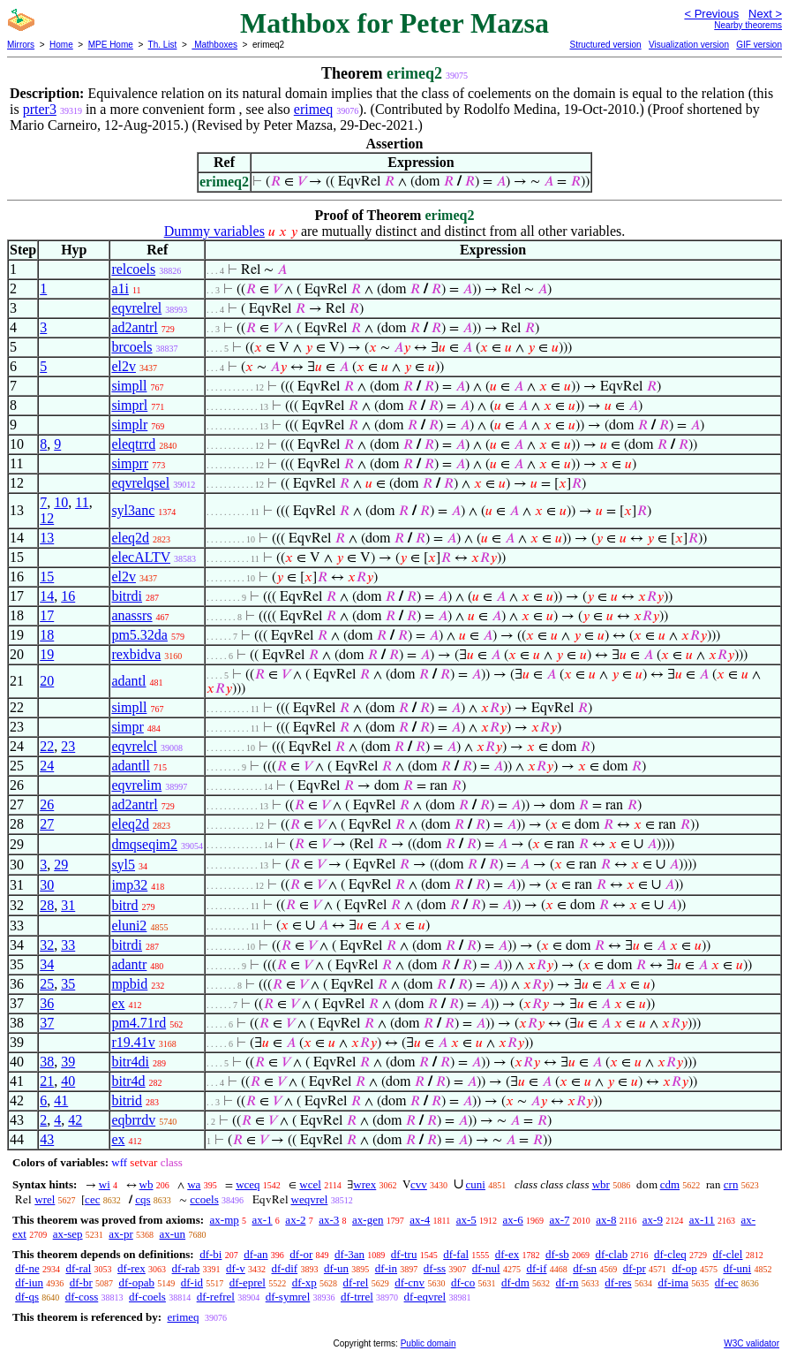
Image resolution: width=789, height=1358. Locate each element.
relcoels (133, 269)
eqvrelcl (134, 746)
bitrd (124, 905)
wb (146, 1184)
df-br (81, 1282)
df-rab (186, 1268)
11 (81, 502)
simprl (129, 405)
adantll (130, 765)
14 (47, 595)
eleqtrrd (133, 443)
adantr (129, 964)
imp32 (129, 884)
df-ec (727, 1282)
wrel (44, 1199)
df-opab (136, 1282)
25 (47, 983)
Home (61, 44)
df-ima (673, 1282)
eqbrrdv (133, 1119)
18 (47, 634)
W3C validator (751, 1343)
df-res (618, 1282)
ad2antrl (134, 327)
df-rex (131, 1268)
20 (47, 680)
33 (68, 944)
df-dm (515, 1282)
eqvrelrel (136, 307)
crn (731, 1184)
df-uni (737, 1268)
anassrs (131, 615)
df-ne (27, 1268)
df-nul (486, 1268)
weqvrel (309, 1199)
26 (47, 804)
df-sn (585, 1268)
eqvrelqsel (140, 482)
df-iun (29, 1282)
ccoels (204, 1199)
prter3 (39, 109)
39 (68, 1061)
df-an (255, 1254)
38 (47, 1061)
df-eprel (247, 1282)
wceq (247, 1184)
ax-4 (420, 1219)
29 (61, 864)
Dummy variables (214, 231)
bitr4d (128, 1081)
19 (47, 654)
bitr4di (130, 1061)
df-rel (356, 1282)
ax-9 (652, 1219)
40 (68, 1081)
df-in (386, 1268)
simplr (129, 424)
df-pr (634, 1268)
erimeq (313, 109)
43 (47, 1139)
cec (92, 1199)
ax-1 (262, 1219)
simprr (129, 463)
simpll (129, 385)
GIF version (759, 44)
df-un (336, 1268)
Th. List (162, 44)
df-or (300, 1254)
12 (47, 518)
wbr (601, 1184)
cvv (418, 1184)
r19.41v (132, 1042)
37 (47, 1022)
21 (47, 1081)
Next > (765, 13)
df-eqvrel (425, 1296)
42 (75, 1119)
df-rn (567, 1282)
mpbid (129, 983)
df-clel (728, 1254)
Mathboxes (214, 44)
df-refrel (216, 1296)
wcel (310, 1184)
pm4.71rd (138, 1022)
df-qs (27, 1296)
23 (68, 746)
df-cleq (670, 1254)
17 (47, 615)
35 (68, 983)
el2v (123, 366)
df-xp (304, 1282)
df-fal (456, 1254)
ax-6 (513, 1219)
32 (47, 944)
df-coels (147, 1296)
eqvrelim (136, 785)
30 (47, 884)
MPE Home (110, 44)
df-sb (557, 1254)
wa (193, 1184)
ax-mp (224, 1219)
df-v (235, 1268)
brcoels (131, 346)
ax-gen (367, 1219)
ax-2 (295, 1219)
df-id (192, 1282)
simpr (127, 726)
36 (47, 1003)
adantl (128, 680)
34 (47, 964)
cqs (142, 1199)
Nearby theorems (748, 25)
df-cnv (409, 1282)
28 (47, 905)
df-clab (611, 1254)
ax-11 (702, 1219)
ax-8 (606, 1219)
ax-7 (559, 1219)
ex (117, 1003)
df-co (463, 1282)
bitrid (126, 1100)
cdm (670, 1184)
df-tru (404, 1254)
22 (47, 746)
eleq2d (130, 537)
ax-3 (329, 1219)
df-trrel (357, 1296)
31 (68, 905)
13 (47, 537)
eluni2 (129, 925)
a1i (120, 288)
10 (61, 502)
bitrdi (126, 595)
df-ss (435, 1268)
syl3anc (132, 510)
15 (47, 576)
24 (47, 765)
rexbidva (136, 654)
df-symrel (288, 1296)
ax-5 (466, 1219)
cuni (475, 1184)
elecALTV (140, 557)
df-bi (210, 1254)
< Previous (711, 13)
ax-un (173, 1233)
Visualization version (689, 44)
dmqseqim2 (144, 844)
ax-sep (68, 1233)
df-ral (78, 1268)
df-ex (507, 1254)
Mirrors (20, 44)
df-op (684, 1268)
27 (47, 823)
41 (61, 1100)
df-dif (285, 1268)
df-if (536, 1268)
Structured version (605, 44)
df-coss (82, 1296)
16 (68, 595)
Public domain (428, 1343)
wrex (364, 1184)
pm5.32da (139, 634)
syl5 (123, 864)
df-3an (349, 1254)
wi (104, 1184)
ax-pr (120, 1233)
